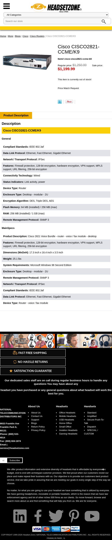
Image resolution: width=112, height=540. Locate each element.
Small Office (65, 426)
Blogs (34, 423)
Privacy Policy (38, 430)
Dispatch (91, 426)
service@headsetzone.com (14, 448)
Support (35, 419)
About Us (34, 406)
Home (3, 36)
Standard (91, 412)
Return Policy (38, 426)
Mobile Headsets (67, 416)
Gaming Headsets (68, 433)
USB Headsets (66, 419)
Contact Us (36, 416)
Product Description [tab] (16, 115)
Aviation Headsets (68, 430)
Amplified (91, 416)
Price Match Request (68, 88)
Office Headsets (67, 412)
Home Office (65, 423)
